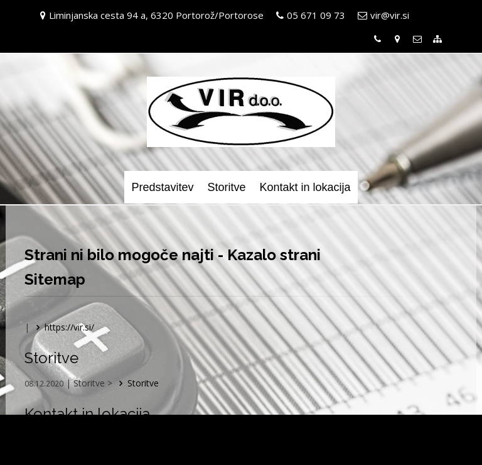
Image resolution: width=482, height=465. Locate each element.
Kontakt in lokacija (304, 187)
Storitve (226, 187)
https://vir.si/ (63, 327)
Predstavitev (162, 187)
